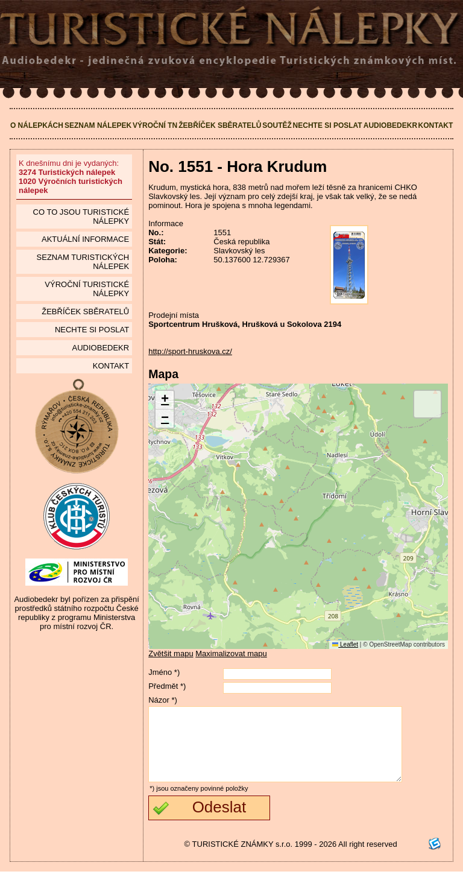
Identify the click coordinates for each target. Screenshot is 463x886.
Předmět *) (167, 686)
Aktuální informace (85, 239)
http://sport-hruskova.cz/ (190, 351)
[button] (165, 400)
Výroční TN (155, 125)
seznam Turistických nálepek (83, 262)
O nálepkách (36, 125)
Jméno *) (164, 672)
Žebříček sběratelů (219, 125)
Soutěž (277, 125)
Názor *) (162, 699)
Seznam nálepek (98, 125)
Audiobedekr (390, 125)
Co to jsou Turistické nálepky (81, 216)
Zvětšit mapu (170, 653)
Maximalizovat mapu (231, 653)
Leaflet (345, 644)
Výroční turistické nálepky (87, 289)
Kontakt (435, 125)
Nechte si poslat (327, 125)
